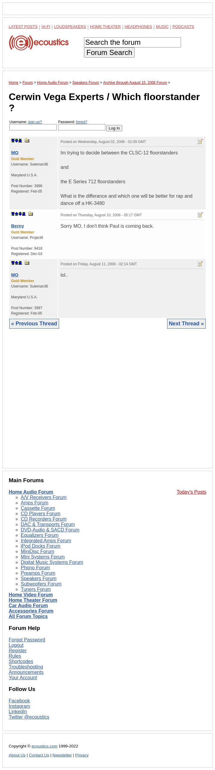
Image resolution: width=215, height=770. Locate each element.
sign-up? (35, 122)
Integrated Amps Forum (46, 540)
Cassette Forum (38, 508)
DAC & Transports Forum (48, 524)
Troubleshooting (26, 666)
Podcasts (183, 26)
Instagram (19, 706)
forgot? (81, 122)
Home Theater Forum (33, 600)
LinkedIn (18, 711)
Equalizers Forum (39, 535)
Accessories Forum (31, 610)
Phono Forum (35, 567)
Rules (15, 656)
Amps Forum (34, 502)
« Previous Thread (34, 324)
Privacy (82, 755)
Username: (33, 125)
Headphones (138, 26)
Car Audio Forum (28, 605)
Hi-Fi (46, 26)
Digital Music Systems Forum (52, 562)
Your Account (23, 677)
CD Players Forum (41, 513)
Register (18, 650)
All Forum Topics (28, 616)
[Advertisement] (107, 403)
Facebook (19, 700)
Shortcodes (21, 661)
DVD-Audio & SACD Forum (50, 529)
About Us (17, 755)
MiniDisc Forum (37, 551)
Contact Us (39, 755)
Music (162, 26)
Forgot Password (27, 639)
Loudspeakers (70, 26)
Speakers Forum (38, 578)
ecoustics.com (45, 746)
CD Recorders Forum (44, 519)
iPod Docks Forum (41, 546)
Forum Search (109, 52)
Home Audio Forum (31, 492)
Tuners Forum (36, 589)
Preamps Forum (38, 573)
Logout (16, 645)
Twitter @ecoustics (29, 717)
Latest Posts (23, 26)
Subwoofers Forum (41, 583)
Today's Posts (191, 492)
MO (14, 152)
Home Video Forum (31, 594)
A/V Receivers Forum (44, 497)
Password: (81, 125)
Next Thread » (186, 324)
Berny (17, 225)
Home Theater (105, 26)
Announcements (26, 672)
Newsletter (62, 755)
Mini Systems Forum (43, 556)
